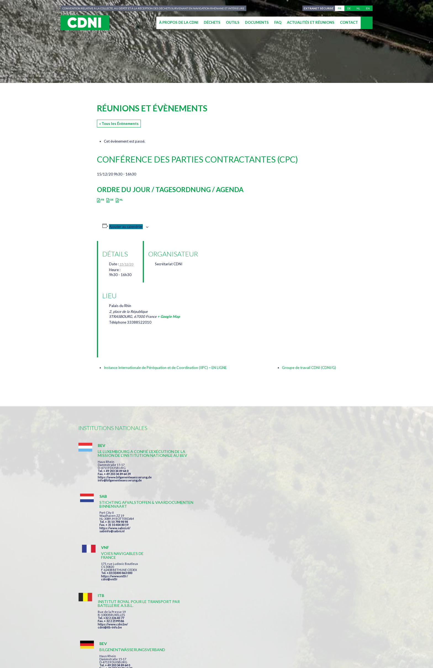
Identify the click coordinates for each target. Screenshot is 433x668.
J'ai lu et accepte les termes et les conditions (243, 585)
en (368, 8)
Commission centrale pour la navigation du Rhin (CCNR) (138, 643)
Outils (232, 22)
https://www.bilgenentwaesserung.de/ (219, 533)
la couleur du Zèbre (163, 653)
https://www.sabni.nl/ (207, 481)
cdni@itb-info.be (110, 541)
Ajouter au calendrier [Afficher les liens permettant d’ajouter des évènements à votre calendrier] (126, 226)
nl (358, 8)
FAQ (277, 22)
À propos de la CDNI (178, 22)
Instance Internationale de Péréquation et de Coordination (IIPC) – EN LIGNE (165, 367)
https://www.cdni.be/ (113, 537)
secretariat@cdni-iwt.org (391, 617)
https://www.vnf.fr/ (300, 474)
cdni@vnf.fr (295, 477)
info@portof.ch (297, 544)
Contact (349, 22)
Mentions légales (223, 643)
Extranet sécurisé (318, 8)
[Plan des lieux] (213, 320)
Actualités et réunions (310, 22)
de (349, 8)
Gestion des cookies (323, 643)
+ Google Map (168, 316)
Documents (257, 22)
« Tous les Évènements (119, 123)
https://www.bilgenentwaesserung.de (125, 485)
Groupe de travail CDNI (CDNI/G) (309, 367)
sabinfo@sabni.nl (204, 484)
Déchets (212, 22)
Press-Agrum (121, 653)
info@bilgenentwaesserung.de (120, 488)
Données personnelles (271, 643)
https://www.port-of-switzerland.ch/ (313, 541)
